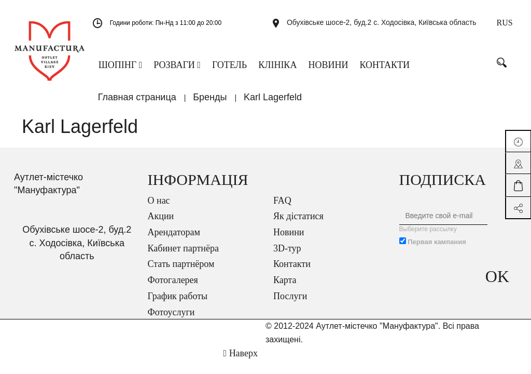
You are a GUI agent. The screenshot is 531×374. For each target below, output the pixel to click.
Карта (285, 287)
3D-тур (287, 255)
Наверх (240, 360)
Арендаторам (174, 239)
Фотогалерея (173, 287)
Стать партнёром (181, 270)
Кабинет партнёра (183, 255)
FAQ (282, 207)
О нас (159, 207)
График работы (178, 303)
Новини (288, 239)
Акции (161, 223)
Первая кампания (437, 248)
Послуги (290, 303)
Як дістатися (298, 223)
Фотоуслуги (171, 319)
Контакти (292, 270)
